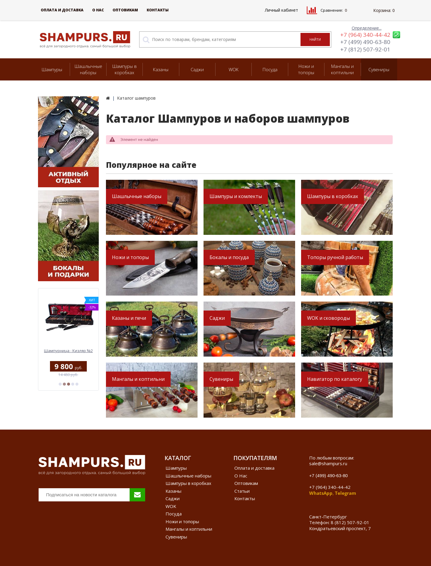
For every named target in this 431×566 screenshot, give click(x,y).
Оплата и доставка (62, 10)
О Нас (98, 10)
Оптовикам (125, 10)
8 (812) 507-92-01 (350, 522)
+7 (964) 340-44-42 (365, 35)
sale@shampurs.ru (328, 463)
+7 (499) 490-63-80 (365, 42)
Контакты (158, 10)
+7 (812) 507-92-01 (365, 49)
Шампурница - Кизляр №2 (68, 350)
